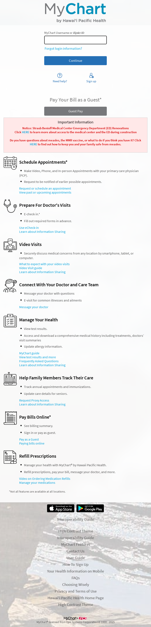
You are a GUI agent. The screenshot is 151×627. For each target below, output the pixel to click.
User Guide (76, 557)
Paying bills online (31, 443)
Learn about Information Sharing (42, 232)
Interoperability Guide (75, 519)
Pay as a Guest (29, 439)
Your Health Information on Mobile (75, 571)
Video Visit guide (30, 268)
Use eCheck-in (29, 228)
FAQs (76, 577)
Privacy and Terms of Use (76, 591)
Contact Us (75, 551)
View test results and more (37, 357)
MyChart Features (75, 544)
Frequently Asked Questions (39, 361)
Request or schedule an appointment (45, 188)
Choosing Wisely (75, 584)
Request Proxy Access (34, 400)
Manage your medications (37, 483)
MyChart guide (29, 353)
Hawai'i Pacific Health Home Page (76, 597)
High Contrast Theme (75, 530)
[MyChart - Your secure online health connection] (75, 13)
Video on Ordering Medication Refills (44, 479)
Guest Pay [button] (75, 111)
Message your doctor (33, 307)
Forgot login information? (63, 48)
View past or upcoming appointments (45, 192)
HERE (25, 132)
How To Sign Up (76, 564)
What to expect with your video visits (44, 264)
